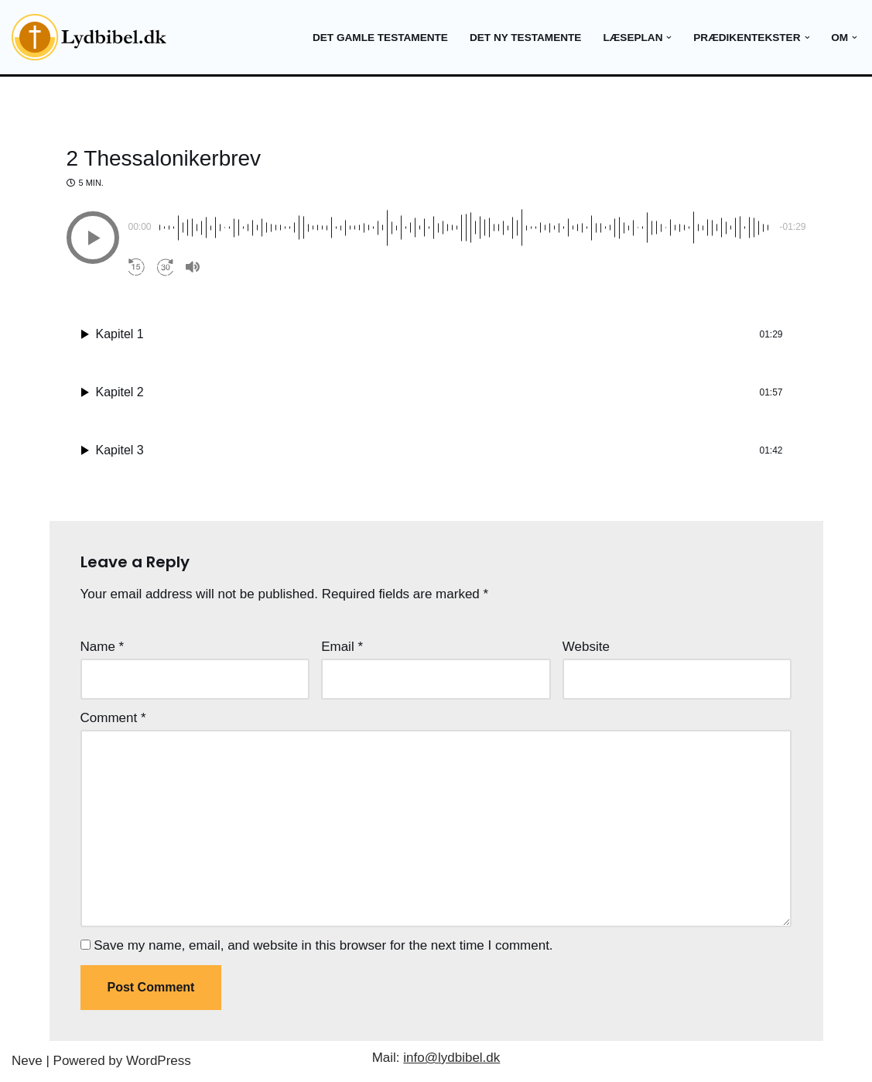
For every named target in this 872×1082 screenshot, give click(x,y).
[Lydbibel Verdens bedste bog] (89, 37)
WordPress (158, 1060)
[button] (669, 37)
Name (102, 646)
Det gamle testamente (380, 37)
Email (342, 646)
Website (586, 646)
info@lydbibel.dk (451, 1057)
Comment (113, 717)
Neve (27, 1060)
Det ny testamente (526, 37)
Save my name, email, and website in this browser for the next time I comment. (323, 945)
